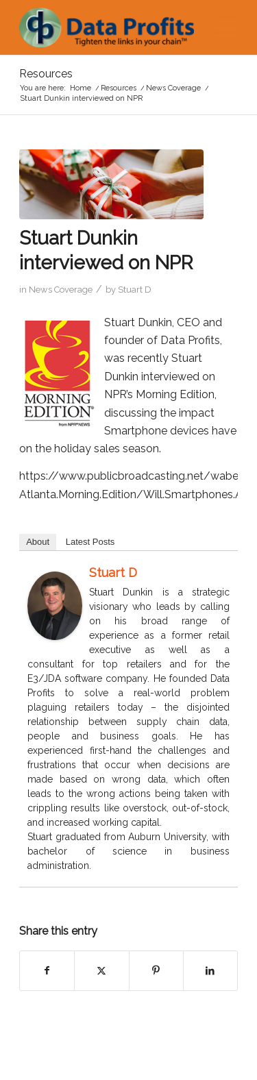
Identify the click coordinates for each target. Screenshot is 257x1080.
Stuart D (134, 289)
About (37, 542)
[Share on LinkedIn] (210, 970)
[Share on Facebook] (47, 970)
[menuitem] (219, 27)
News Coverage (61, 289)
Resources (46, 73)
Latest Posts (90, 542)
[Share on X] (101, 970)
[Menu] (219, 27)
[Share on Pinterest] (156, 970)
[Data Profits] (106, 27)
